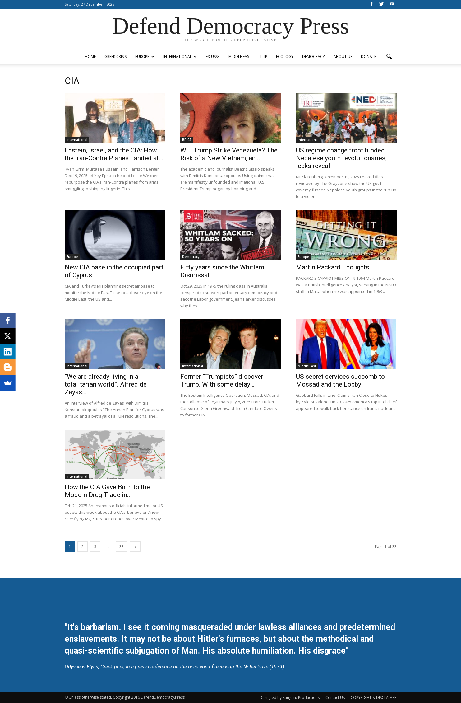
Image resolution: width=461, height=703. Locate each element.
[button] (389, 56)
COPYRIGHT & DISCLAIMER (374, 697)
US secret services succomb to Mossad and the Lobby (340, 380)
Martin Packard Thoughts (332, 267)
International (180, 56)
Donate (368, 56)
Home (90, 56)
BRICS (186, 140)
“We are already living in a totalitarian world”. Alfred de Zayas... (106, 384)
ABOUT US (343, 56)
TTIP (263, 56)
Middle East (239, 56)
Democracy (313, 56)
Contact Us (335, 697)
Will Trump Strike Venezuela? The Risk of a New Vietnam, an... (229, 154)
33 (121, 546)
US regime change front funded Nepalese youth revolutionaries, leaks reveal (341, 158)
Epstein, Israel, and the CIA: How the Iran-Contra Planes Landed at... (114, 154)
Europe (144, 56)
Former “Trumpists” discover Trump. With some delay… (221, 380)
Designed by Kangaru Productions (290, 697)
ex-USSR (213, 56)
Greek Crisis (115, 56)
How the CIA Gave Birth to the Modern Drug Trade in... (107, 491)
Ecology (284, 56)
